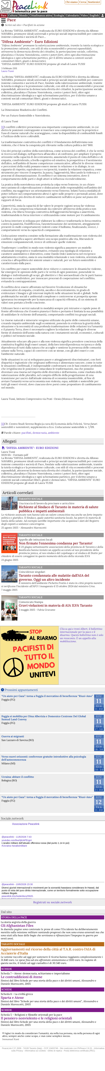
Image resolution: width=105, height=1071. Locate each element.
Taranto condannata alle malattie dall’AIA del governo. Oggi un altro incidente (54, 577)
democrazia (40, 432)
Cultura (12, 15)
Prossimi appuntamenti (21, 690)
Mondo (23, 15)
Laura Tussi (7, 71)
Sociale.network (12, 818)
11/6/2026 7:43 (23, 837)
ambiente (53, 432)
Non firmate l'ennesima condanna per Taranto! (55, 543)
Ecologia (59, 15)
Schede (6, 968)
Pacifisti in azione (34, 25)
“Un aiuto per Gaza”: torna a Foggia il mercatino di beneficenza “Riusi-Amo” (47, 696)
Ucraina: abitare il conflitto (17, 776)
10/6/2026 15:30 (24, 884)
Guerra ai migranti (12, 736)
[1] (2, 127)
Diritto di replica (55, 1050)
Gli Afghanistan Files (17, 925)
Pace (3, 15)
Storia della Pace (14, 917)
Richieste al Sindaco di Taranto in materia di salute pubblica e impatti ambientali (58, 509)
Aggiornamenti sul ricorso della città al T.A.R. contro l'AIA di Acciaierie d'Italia (48, 951)
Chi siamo (71, 2)
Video (84, 15)
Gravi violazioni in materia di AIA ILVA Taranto (55, 605)
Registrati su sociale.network (52, 902)
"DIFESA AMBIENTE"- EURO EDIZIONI (32, 448)
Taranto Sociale (30, 498)
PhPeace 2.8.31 (84, 1048)
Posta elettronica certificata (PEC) (79, 1050)
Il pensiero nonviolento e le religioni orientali (36, 1018)
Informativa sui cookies (35, 1050)
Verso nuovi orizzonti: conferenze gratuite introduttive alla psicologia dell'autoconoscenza (43, 758)
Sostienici (94, 2)
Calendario (72, 15)
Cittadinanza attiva (40, 15)
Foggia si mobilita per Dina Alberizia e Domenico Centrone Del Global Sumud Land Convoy (43, 718)
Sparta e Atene (12, 997)
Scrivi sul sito (13, 25)
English (94, 15)
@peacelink (8, 837)
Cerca (82, 2)
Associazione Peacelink (25, 824)
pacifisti (26, 432)
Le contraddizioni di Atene (21, 977)
